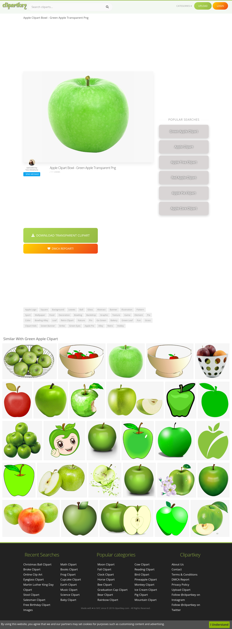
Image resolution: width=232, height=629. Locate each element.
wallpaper (40, 315)
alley (100, 325)
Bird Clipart (142, 574)
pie (148, 315)
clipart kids (31, 325)
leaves (71, 309)
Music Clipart (68, 590)
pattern (140, 309)
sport (28, 315)
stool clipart (31, 595)
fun (139, 320)
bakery (114, 320)
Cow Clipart (142, 564)
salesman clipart (34, 600)
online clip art (32, 574)
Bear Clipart (105, 595)
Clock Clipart (105, 574)
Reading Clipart (144, 569)
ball (81, 309)
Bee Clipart (104, 584)
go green (101, 320)
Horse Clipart (106, 579)
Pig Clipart (141, 595)
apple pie (89, 325)
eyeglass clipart (33, 579)
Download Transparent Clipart (60, 235)
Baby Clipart (68, 600)
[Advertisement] (88, 46)
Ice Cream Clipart (146, 590)
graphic (104, 315)
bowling (78, 315)
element (139, 315)
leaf (54, 320)
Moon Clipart (106, 564)
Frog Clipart (68, 574)
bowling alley (41, 320)
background (58, 309)
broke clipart (31, 569)
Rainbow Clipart (107, 600)
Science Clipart (70, 595)
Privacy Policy (180, 584)
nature (81, 320)
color (27, 320)
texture (116, 315)
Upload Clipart (181, 590)
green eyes (74, 325)
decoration (64, 315)
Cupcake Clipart (70, 579)
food (51, 315)
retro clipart (67, 320)
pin (90, 320)
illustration (126, 309)
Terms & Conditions (184, 574)
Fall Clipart (104, 569)
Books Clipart (69, 569)
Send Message (32, 174)
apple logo (30, 309)
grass (148, 320)
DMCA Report (180, 579)
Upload (203, 5)
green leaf (127, 320)
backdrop (91, 315)
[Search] (107, 7)
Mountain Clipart (146, 600)
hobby (120, 325)
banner (113, 309)
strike (62, 325)
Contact (177, 569)
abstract (101, 309)
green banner (48, 325)
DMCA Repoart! (60, 248)
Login (220, 5)
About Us (178, 564)
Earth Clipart (68, 584)
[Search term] (70, 7)
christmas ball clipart (37, 564)
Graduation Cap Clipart (112, 590)
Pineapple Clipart (146, 579)
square (44, 309)
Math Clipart (68, 564)
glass (90, 309)
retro (110, 325)
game (127, 315)
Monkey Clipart (144, 584)
